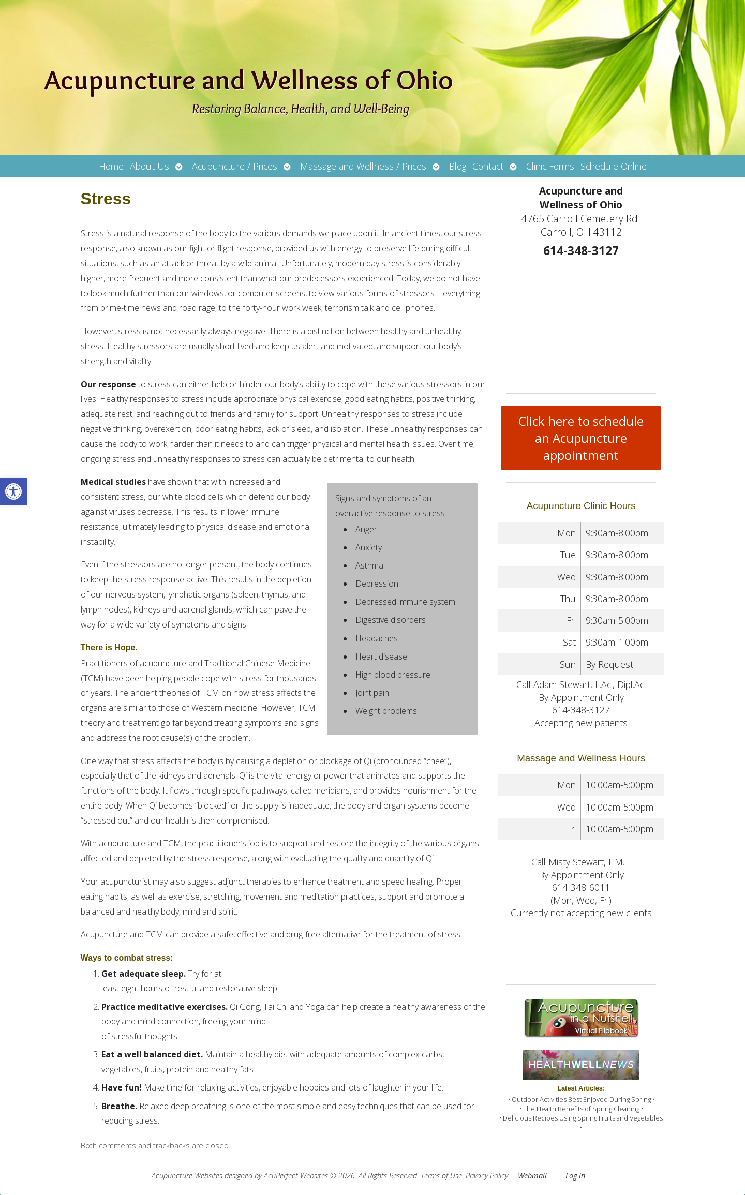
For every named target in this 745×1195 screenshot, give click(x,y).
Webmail (532, 1176)
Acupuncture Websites (187, 1176)
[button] (13, 491)
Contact (487, 166)
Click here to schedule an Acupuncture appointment (581, 438)
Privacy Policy (487, 1176)
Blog (457, 166)
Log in (575, 1176)
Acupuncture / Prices (234, 166)
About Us (149, 166)
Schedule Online (613, 166)
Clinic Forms (550, 166)
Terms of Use (441, 1176)
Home (111, 166)
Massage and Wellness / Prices (363, 166)
